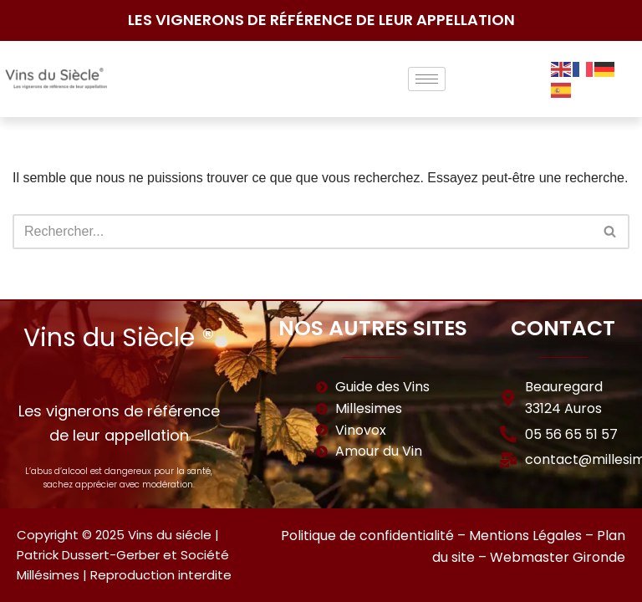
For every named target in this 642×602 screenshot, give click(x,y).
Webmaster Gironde (557, 557)
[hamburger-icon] (427, 79)
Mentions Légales (525, 535)
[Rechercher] (302, 231)
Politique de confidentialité (367, 535)
